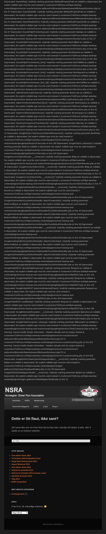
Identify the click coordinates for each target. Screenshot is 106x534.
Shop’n (55, 406)
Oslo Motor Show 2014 (21, 467)
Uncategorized (18, 494)
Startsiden (16, 401)
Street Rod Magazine (20, 406)
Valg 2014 (16, 479)
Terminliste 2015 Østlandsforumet (26, 458)
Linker (45, 406)
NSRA (27, 401)
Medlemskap (39, 401)
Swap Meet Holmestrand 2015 (24, 461)
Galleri (36, 406)
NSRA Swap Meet (19, 482)
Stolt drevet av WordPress (53, 524)
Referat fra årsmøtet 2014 (22, 470)
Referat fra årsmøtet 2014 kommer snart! (29, 473)
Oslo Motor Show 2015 (21, 455)
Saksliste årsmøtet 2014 (22, 476)
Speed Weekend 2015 (21, 464)
